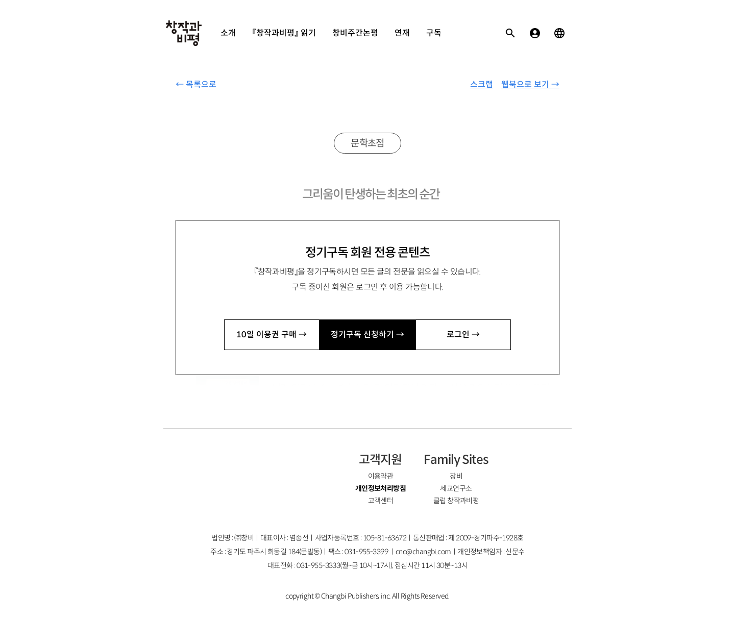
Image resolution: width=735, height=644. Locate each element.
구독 (434, 33)
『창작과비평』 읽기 (284, 33)
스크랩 (481, 84)
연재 (402, 33)
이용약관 (381, 476)
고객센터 (381, 500)
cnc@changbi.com (423, 551)
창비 (456, 476)
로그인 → (463, 334)
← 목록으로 (196, 84)
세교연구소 (456, 488)
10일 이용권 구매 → (271, 334)
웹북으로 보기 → (530, 84)
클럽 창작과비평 (456, 500)
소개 (228, 33)
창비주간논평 (355, 33)
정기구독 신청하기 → (367, 334)
